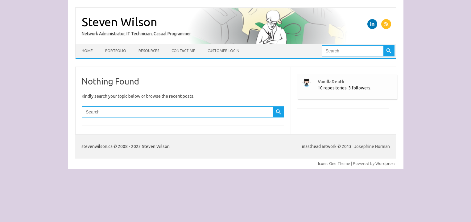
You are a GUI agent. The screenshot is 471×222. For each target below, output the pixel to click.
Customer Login (223, 51)
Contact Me (183, 51)
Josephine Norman (372, 146)
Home (87, 51)
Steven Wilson (119, 21)
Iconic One (327, 163)
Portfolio (115, 51)
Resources (148, 51)
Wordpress (385, 163)
